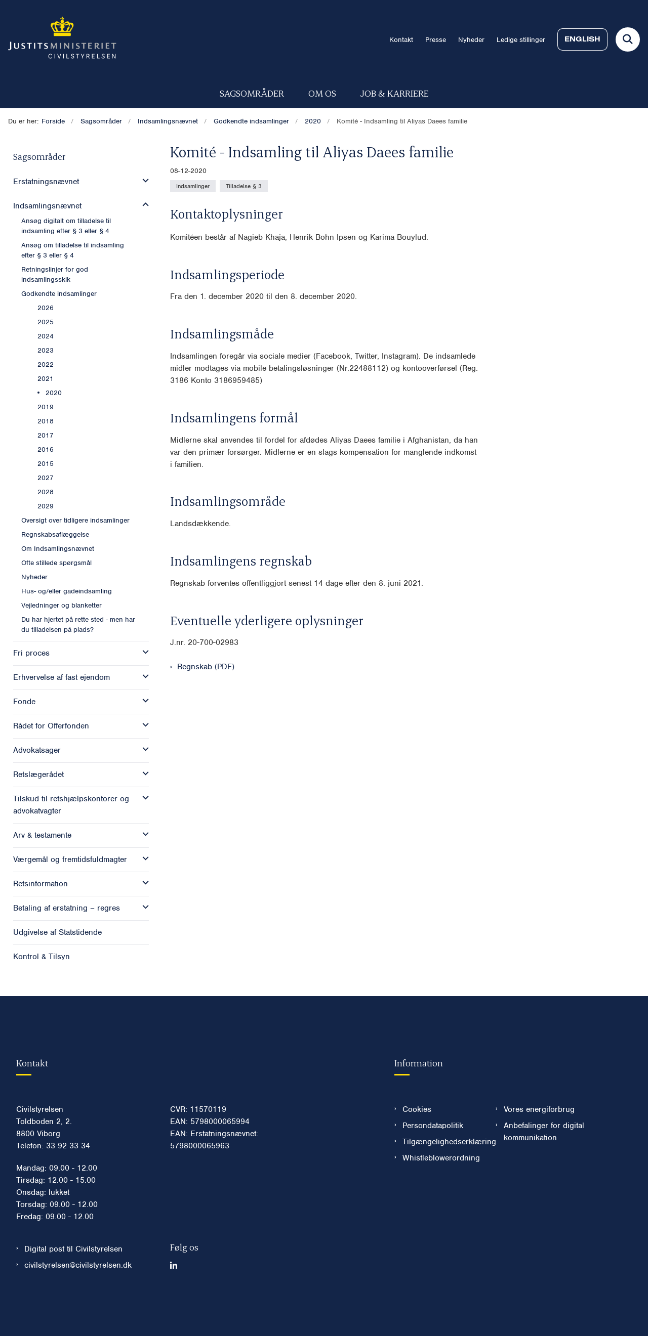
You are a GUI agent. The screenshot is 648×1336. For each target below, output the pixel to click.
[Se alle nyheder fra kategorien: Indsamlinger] (193, 186)
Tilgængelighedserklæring (441, 1172)
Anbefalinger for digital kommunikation (544, 1162)
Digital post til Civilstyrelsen (73, 1279)
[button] (143, 180)
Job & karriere (394, 93)
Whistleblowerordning (441, 1188)
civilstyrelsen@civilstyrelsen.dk (78, 1295)
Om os (322, 93)
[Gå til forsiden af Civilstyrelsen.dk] (58, 39)
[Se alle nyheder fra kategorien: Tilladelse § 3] (244, 186)
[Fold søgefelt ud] (628, 39)
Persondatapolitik (432, 1156)
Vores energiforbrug (539, 1140)
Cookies (416, 1140)
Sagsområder (252, 93)
